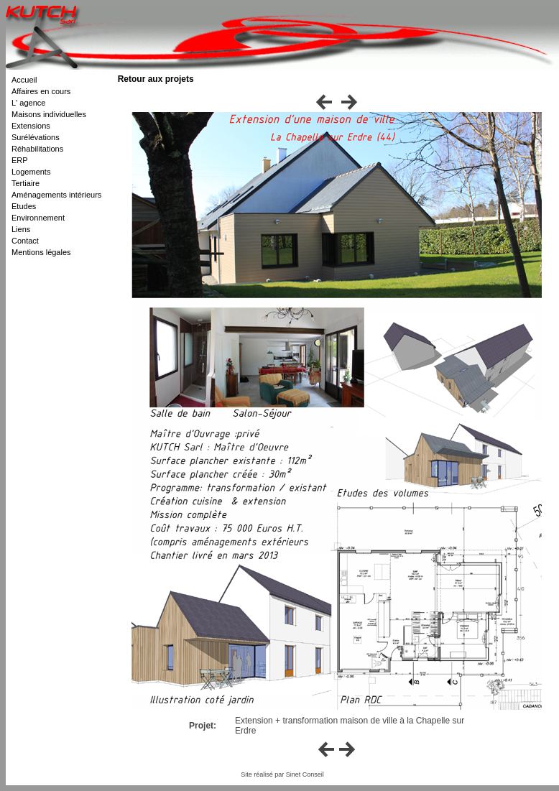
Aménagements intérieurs (56, 194)
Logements (30, 171)
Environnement (38, 217)
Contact (25, 240)
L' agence (28, 102)
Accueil (24, 79)
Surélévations (35, 137)
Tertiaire (25, 183)
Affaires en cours (40, 91)
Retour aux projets (156, 79)
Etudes (23, 206)
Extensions (30, 125)
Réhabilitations (37, 148)
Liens (20, 229)
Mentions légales (41, 252)
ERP (19, 160)
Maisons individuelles (48, 114)
